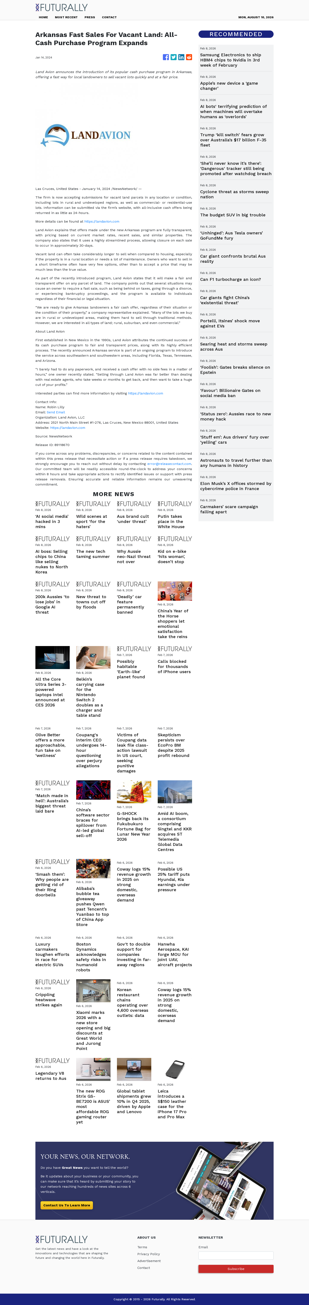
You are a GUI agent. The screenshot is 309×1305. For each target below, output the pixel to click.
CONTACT (109, 17)
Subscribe (236, 1269)
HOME (43, 17)
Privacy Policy (148, 1254)
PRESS (90, 17)
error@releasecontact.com (169, 464)
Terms (142, 1247)
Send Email (56, 412)
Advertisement (149, 1261)
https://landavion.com (102, 221)
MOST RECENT (66, 17)
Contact (143, 1268)
